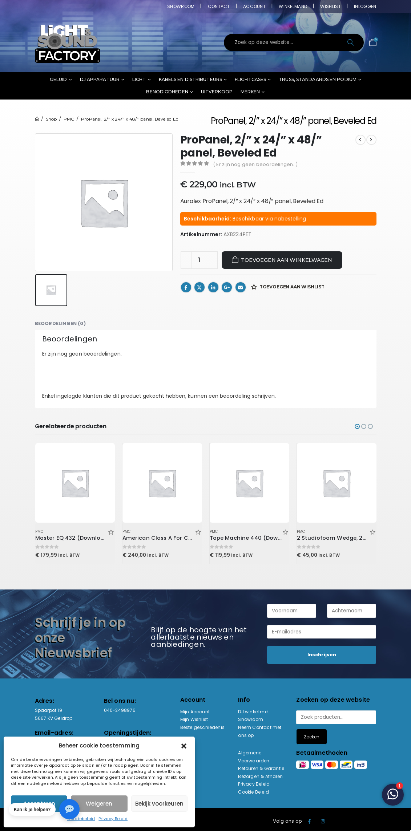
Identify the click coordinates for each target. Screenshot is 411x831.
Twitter (199, 287)
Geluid (58, 79)
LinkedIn (213, 287)
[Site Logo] (67, 42)
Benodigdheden (167, 91)
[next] (371, 140)
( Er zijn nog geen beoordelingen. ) (255, 164)
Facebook (186, 287)
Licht (139, 79)
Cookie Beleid (253, 792)
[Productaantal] (199, 260)
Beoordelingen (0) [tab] (60, 323)
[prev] (360, 140)
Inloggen (365, 6)
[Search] (351, 42)
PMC (39, 531)
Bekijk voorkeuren (159, 803)
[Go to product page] (74, 482)
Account (254, 6)
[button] (184, 745)
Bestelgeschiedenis (202, 727)
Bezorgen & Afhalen (260, 776)
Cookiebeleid (81, 819)
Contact (219, 6)
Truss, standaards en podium (317, 79)
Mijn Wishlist (194, 719)
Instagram (323, 821)
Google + (227, 287)
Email (240, 287)
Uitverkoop (217, 91)
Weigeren (99, 803)
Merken (250, 91)
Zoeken (311, 737)
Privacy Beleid (113, 819)
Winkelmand (293, 6)
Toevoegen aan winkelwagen (286, 260)
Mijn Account (195, 712)
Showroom (180, 6)
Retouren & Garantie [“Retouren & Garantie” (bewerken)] (261, 768)
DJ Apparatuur (100, 79)
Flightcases (250, 79)
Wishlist (330, 6)
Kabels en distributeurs (190, 79)
